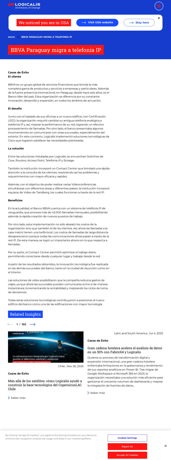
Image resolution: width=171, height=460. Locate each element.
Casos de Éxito (18, 72)
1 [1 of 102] (17, 324)
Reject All (127, 453)
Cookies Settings (127, 445)
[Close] (165, 453)
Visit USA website (100, 22)
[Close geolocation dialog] (159, 18)
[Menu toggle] (159, 6)
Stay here (142, 22)
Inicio (11, 37)
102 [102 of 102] (24, 324)
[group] (46, 385)
